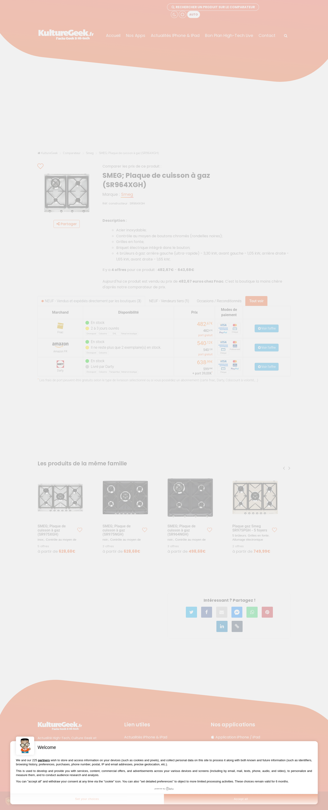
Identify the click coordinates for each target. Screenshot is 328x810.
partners (44, 760)
